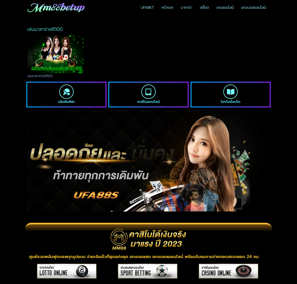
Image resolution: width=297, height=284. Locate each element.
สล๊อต (204, 7)
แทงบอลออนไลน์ (253, 7)
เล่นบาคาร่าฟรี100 (39, 76)
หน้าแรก (167, 7)
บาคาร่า (186, 7)
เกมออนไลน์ (225, 7)
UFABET (147, 7)
